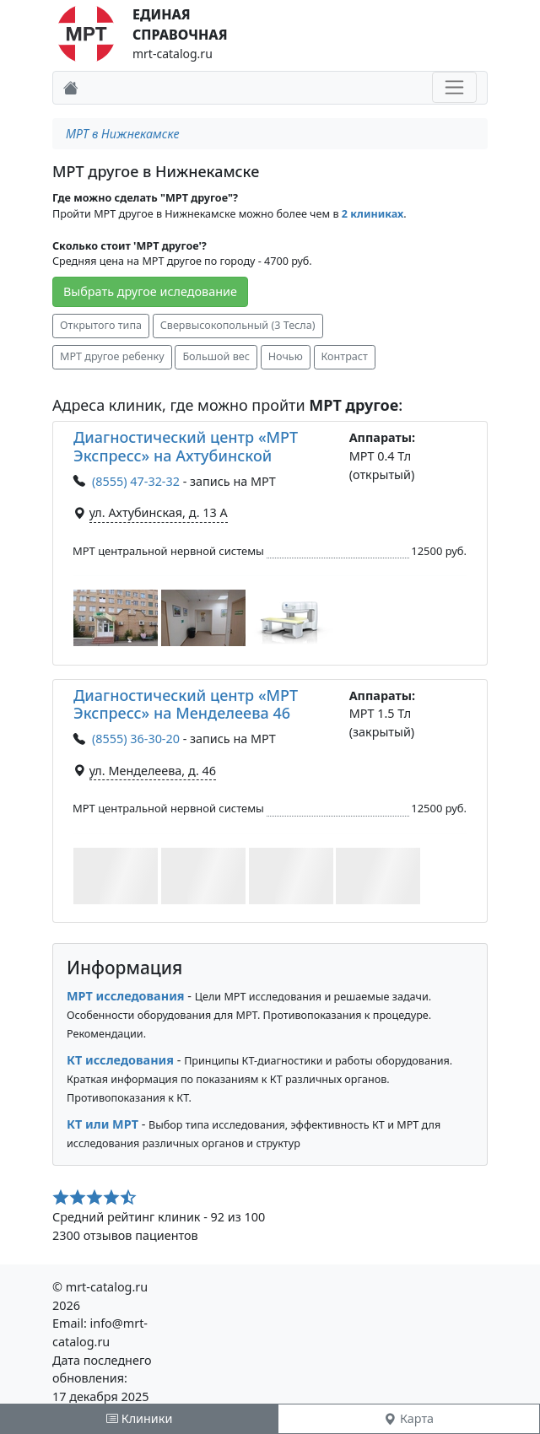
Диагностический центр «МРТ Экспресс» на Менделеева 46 (185, 704)
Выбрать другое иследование (150, 291)
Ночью (285, 356)
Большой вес (216, 356)
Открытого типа (101, 325)
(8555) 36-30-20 (136, 738)
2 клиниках (372, 214)
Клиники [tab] (139, 1418)
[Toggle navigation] (454, 87)
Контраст (344, 356)
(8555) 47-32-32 (136, 481)
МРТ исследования (126, 996)
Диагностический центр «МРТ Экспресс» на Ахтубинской (185, 446)
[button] (115, 618)
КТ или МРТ (102, 1124)
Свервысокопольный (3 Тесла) (238, 325)
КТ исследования (120, 1060)
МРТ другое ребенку (112, 356)
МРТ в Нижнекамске (122, 134)
